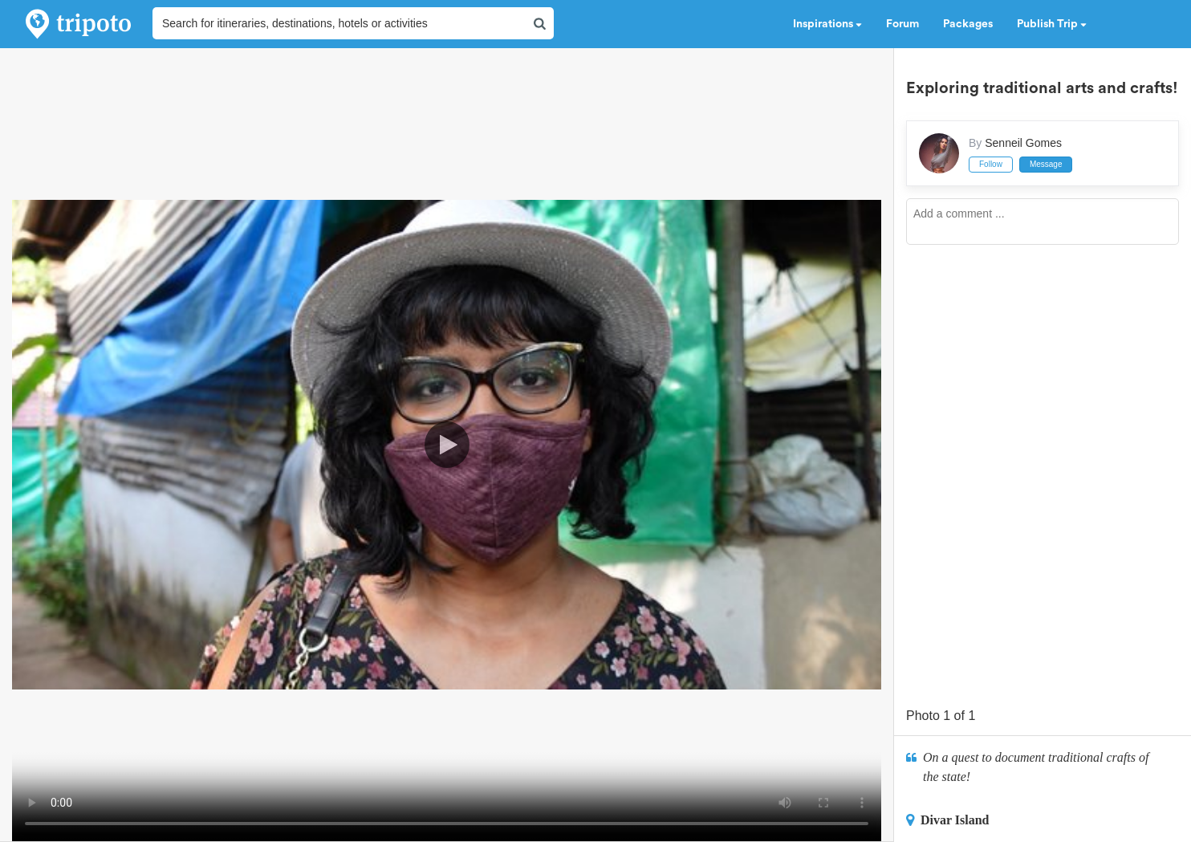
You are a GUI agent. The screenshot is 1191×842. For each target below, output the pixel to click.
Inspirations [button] (827, 24)
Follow (990, 164)
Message (1046, 164)
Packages (968, 24)
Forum (902, 24)
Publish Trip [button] (1052, 24)
